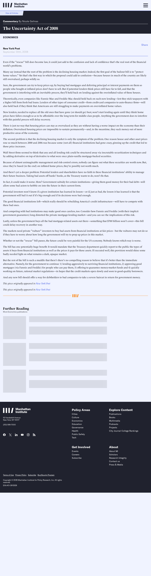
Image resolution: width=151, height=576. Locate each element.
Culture (75, 417)
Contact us (114, 461)
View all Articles (12, 13)
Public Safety (78, 434)
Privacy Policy (20, 475)
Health (75, 430)
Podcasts (113, 424)
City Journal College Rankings (123, 430)
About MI (113, 451)
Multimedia (114, 420)
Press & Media (116, 464)
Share (144, 44)
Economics (10, 37)
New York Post (11, 48)
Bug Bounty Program (46, 475)
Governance (77, 427)
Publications (115, 414)
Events (75, 451)
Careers (75, 454)
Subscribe (76, 458)
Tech (74, 437)
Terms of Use (8, 475)
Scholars (113, 454)
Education (77, 424)
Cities (74, 414)
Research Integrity (118, 458)
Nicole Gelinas (30, 21)
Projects (113, 427)
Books (112, 417)
